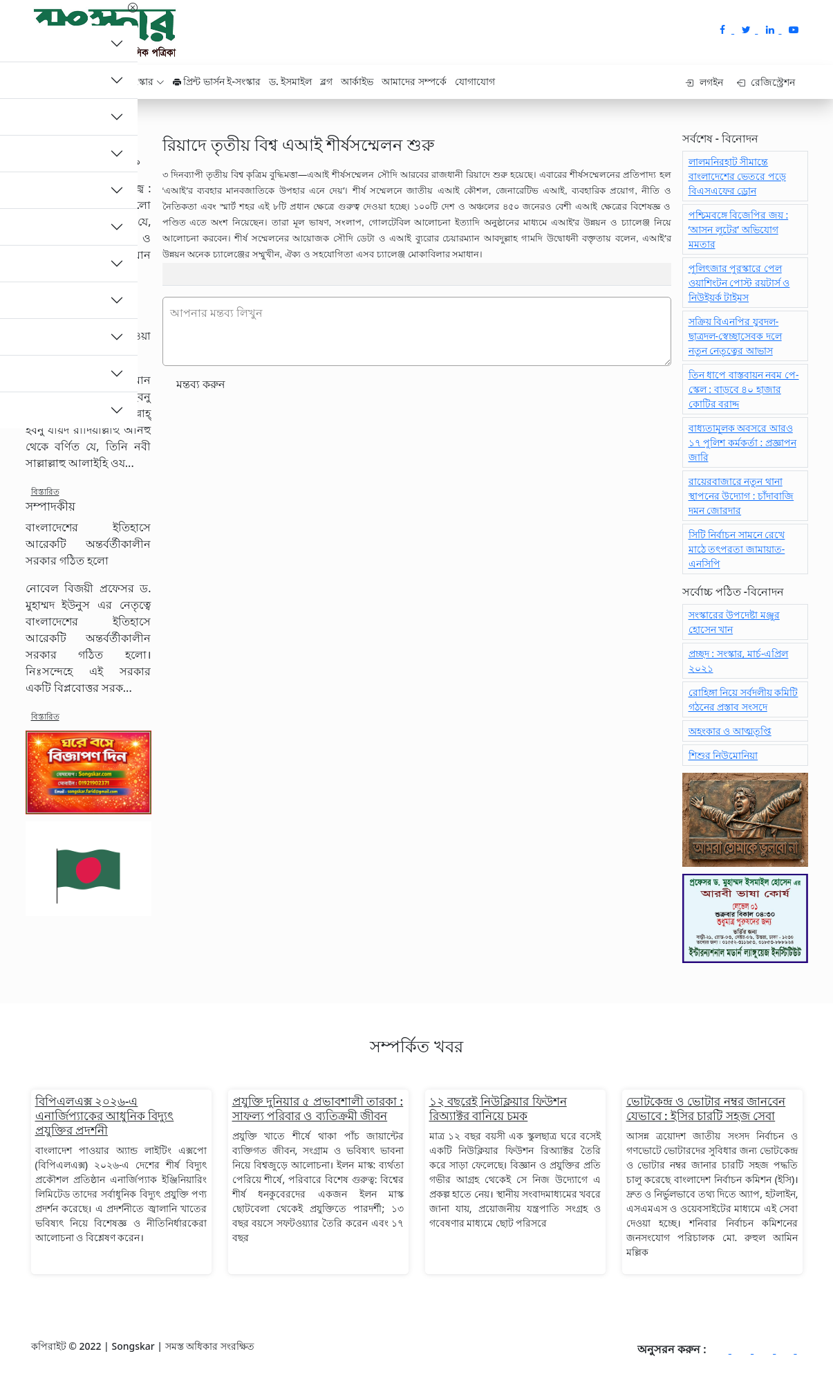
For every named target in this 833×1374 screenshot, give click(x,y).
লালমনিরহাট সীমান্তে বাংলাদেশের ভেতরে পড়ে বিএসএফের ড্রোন (737, 176)
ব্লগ (326, 81)
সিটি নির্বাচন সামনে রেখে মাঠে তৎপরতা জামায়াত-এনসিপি (737, 549)
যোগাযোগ (475, 81)
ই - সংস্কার (139, 81)
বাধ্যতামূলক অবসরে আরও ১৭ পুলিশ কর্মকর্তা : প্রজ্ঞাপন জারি (742, 442)
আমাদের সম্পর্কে (414, 81)
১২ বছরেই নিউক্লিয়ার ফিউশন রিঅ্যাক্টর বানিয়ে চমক (498, 1108)
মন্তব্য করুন (200, 384)
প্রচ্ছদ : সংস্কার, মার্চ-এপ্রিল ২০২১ (739, 661)
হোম (49, 81)
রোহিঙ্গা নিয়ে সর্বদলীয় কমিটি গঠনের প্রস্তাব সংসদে (743, 699)
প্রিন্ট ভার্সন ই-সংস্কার (217, 81)
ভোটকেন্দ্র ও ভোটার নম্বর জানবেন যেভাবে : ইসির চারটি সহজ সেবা (706, 1108)
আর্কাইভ (357, 81)
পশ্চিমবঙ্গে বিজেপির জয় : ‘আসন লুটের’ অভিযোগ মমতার (739, 229)
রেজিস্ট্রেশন (766, 82)
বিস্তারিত (45, 300)
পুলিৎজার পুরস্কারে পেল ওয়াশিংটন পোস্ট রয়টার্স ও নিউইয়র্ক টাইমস (739, 283)
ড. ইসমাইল (290, 81)
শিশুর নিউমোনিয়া (723, 755)
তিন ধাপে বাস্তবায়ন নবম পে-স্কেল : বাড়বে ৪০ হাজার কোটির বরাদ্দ (744, 389)
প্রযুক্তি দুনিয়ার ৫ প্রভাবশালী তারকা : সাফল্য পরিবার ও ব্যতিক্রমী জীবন (318, 1108)
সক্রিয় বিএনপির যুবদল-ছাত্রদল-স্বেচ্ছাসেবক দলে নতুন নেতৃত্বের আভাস (735, 336)
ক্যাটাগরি (88, 81)
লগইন (704, 82)
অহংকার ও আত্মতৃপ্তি (730, 731)
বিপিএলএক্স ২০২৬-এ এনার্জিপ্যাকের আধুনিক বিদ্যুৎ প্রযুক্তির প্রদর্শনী (104, 1115)
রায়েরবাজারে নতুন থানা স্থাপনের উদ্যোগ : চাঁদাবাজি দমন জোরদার (741, 496)
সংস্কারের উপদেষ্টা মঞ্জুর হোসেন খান (734, 622)
